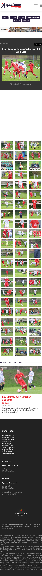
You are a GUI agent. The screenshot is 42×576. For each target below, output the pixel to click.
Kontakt (29, 524)
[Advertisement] (21, 114)
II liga (5, 18)
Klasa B (26, 20)
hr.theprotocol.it (27, 526)
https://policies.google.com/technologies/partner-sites (16, 537)
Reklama (37, 524)
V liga (21, 18)
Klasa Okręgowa (33, 18)
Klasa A (17, 20)
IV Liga (13, 18)
